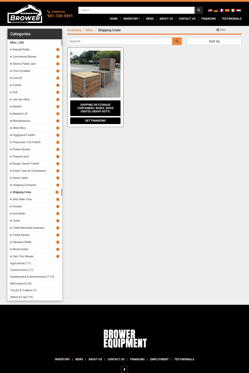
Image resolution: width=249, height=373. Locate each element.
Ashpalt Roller (21, 49)
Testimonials (232, 18)
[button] (131, 19)
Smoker (17, 206)
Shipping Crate (22, 192)
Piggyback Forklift (24, 135)
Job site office (21, 99)
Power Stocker (21, 149)
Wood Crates (20, 249)
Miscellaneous (21, 120)
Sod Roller (19, 213)
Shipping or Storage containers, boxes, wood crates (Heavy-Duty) (95, 108)
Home (114, 18)
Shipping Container (24, 185)
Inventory (130, 18)
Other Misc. (20, 128)
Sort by (214, 41)
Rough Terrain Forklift (26, 163)
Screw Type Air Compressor (29, 170)
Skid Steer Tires (22, 199)
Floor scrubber (21, 71)
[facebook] (124, 369)
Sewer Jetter (20, 178)
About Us (166, 18)
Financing (208, 18)
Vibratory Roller (22, 242)
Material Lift (20, 113)
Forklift (17, 85)
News (150, 18)
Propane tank (21, 156)
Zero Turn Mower (23, 256)
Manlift (17, 106)
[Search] (136, 10)
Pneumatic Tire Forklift (27, 142)
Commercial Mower (24, 56)
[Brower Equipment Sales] (124, 338)
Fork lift (17, 78)
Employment (159, 359)
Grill (15, 92)
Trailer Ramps (21, 235)
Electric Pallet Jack (24, 63)
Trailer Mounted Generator (29, 227)
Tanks (16, 220)
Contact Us (187, 18)
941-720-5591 (60, 16)
